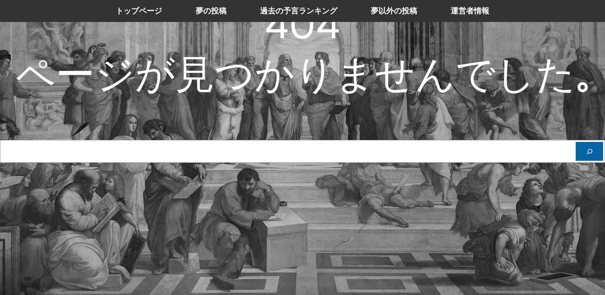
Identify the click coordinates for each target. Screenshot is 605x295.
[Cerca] (589, 151)
